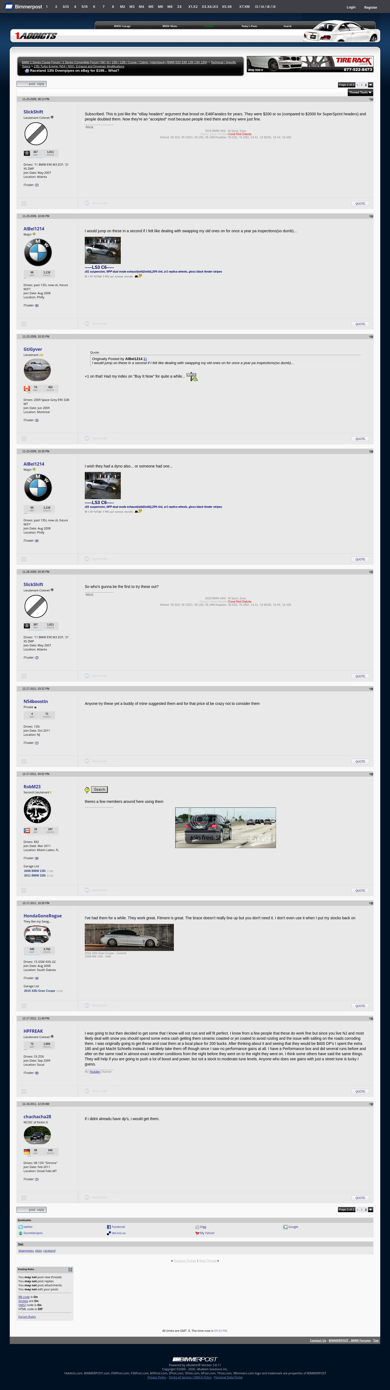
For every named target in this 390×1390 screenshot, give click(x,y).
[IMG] (22, 1305)
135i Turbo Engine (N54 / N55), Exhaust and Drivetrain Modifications (79, 66)
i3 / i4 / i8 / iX (265, 7)
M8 (170, 7)
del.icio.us (119, 1233)
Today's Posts (249, 26)
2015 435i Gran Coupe (39, 990)
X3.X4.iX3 (210, 7)
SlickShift (33, 112)
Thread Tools (358, 92)
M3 (132, 7)
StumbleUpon (33, 1233)
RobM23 (32, 787)
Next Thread (207, 1260)
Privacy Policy (157, 1377)
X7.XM (244, 7)
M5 (151, 7)
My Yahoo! (207, 1233)
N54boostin (36, 701)
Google (293, 1227)
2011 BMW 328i (35, 875)
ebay (38, 1250)
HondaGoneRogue (43, 916)
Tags (20, 1244)
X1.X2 (192, 7)
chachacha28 (37, 1117)
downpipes (26, 1250)
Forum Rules (27, 1316)
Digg (203, 1227)
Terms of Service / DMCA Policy (190, 1377)
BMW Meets (169, 26)
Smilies (23, 1301)
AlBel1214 (34, 229)
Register (370, 7)
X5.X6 (227, 7)
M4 (141, 7)
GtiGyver (33, 349)
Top (376, 1340)
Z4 (179, 7)
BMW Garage (122, 26)
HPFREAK (33, 1031)
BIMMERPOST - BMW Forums (349, 1340)
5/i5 (85, 7)
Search (287, 26)
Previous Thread (185, 1260)
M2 (122, 7)
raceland (49, 1250)
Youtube (95, 1071)
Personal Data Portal (228, 1377)
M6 (160, 7)
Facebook (118, 1227)
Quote (360, 203)
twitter (28, 1227)
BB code (24, 1297)
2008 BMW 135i (35, 870)
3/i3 (66, 7)
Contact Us (318, 1340)
